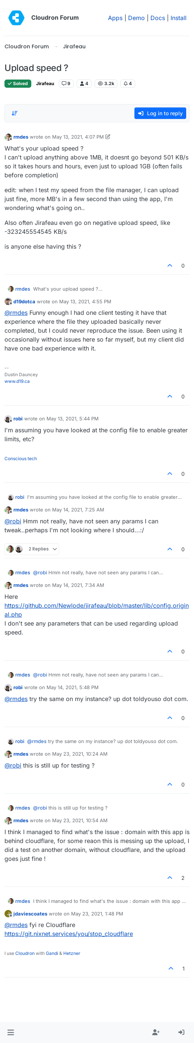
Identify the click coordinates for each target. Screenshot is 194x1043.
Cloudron (25, 953)
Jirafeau (45, 83)
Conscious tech (20, 458)
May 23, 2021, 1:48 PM (97, 914)
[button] (10, 1032)
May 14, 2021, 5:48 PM (73, 687)
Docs (157, 18)
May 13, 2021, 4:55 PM (85, 301)
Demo (136, 18)
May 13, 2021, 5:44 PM (73, 419)
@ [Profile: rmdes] (16, 312)
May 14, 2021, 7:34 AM (78, 585)
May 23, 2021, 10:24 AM (80, 754)
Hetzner (71, 953)
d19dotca (24, 301)
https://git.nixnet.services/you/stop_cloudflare (68, 933)
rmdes (20, 137)
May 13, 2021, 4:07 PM (78, 137)
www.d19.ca (17, 381)
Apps (115, 18)
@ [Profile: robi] (12, 521)
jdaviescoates (30, 914)
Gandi (52, 953)
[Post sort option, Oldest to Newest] (14, 113)
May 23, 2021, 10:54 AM (80, 820)
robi (18, 419)
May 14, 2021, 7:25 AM (78, 510)
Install (179, 18)
